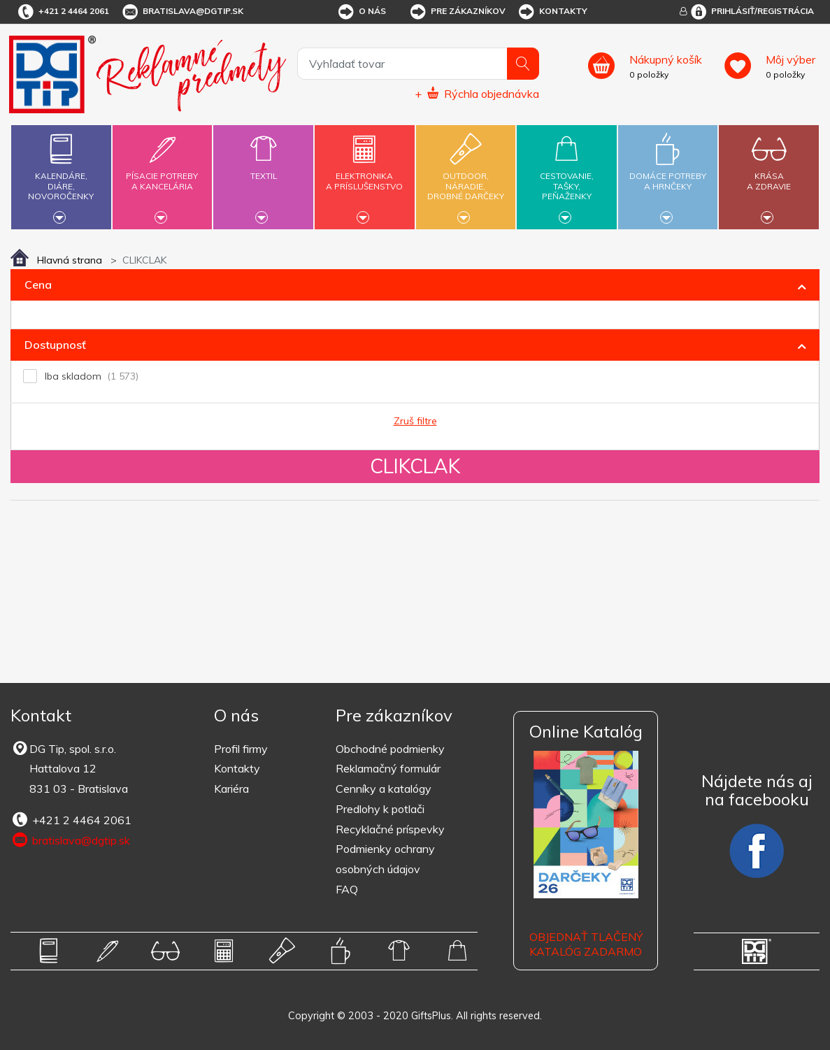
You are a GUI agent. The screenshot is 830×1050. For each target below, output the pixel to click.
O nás (361, 12)
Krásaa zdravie (769, 173)
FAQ (347, 889)
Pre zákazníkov (457, 12)
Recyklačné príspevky (390, 829)
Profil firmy (241, 749)
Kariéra (231, 789)
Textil (263, 168)
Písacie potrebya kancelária (162, 173)
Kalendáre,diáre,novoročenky (60, 175)
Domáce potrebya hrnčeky (667, 173)
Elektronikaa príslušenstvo (364, 173)
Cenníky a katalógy (383, 789)
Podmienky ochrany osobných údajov (385, 859)
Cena (38, 285)
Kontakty (552, 12)
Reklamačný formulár (388, 768)
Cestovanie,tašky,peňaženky (566, 175)
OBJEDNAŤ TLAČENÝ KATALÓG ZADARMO (586, 944)
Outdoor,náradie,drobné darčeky (465, 175)
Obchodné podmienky (390, 749)
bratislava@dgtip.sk (181, 12)
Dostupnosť (55, 345)
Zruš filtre (415, 421)
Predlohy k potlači (380, 809)
